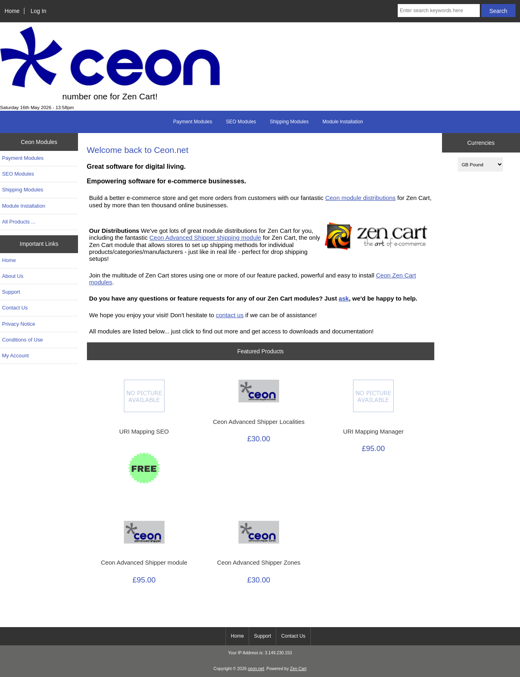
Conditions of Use (22, 340)
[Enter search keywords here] (439, 10)
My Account (15, 355)
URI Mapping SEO (144, 431)
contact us (229, 315)
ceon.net (256, 668)
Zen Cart (298, 668)
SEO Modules (241, 122)
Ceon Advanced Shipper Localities (259, 422)
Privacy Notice (18, 324)
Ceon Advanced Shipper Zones (258, 562)
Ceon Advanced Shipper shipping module (205, 237)
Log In (38, 11)
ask (344, 298)
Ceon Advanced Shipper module (144, 562)
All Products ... (18, 222)
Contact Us (15, 308)
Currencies (480, 143)
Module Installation (343, 122)
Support (11, 292)
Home (12, 11)
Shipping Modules (289, 122)
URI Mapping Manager (373, 431)
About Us (12, 276)
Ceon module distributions (360, 197)
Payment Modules (192, 122)
